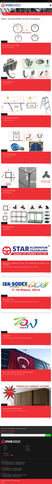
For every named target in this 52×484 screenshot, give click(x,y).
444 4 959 (20, 1)
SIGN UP (48, 435)
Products (6, 448)
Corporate (27, 446)
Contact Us (27, 450)
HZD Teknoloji (8, 482)
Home (5, 446)
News (5, 450)
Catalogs (27, 448)
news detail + (48, 55)
